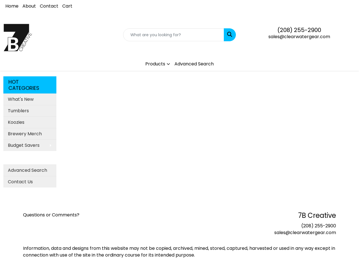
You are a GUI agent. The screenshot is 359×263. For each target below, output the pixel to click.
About (29, 6)
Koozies (16, 122)
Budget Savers (24, 145)
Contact (49, 6)
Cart (67, 6)
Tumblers (18, 111)
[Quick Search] (173, 34)
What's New (21, 99)
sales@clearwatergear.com (299, 36)
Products (155, 64)
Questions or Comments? (51, 215)
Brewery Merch (25, 134)
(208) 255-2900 (299, 30)
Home (12, 6)
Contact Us (20, 182)
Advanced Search (194, 64)
